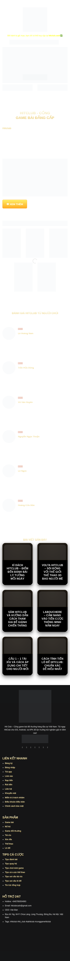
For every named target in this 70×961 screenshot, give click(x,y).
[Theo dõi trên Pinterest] (48, 748)
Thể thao (9, 844)
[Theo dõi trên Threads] (43, 748)
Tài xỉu (8, 835)
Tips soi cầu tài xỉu (13, 876)
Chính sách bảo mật (14, 806)
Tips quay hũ (11, 864)
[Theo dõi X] (35, 748)
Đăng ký (9, 763)
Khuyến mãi (10, 793)
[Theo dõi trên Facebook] (22, 748)
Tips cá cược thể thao (15, 872)
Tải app (8, 772)
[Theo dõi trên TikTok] (31, 748)
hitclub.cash (54, 35)
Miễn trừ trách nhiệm (14, 797)
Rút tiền (8, 784)
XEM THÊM (16, 204)
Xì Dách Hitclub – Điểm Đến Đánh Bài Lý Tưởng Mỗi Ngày (17, 572)
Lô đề (7, 848)
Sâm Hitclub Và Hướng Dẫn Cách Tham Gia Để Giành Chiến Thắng (17, 619)
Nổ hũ (8, 826)
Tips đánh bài (11, 859)
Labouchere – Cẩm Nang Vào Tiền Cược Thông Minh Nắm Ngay (53, 619)
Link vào (9, 776)
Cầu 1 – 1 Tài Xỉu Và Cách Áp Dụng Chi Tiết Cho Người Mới (17, 663)
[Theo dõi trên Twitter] (39, 748)
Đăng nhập (10, 767)
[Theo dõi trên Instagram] (27, 748)
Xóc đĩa (8, 839)
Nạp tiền (9, 780)
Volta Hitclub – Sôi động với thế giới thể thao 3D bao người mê (52, 572)
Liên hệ (8, 789)
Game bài (9, 822)
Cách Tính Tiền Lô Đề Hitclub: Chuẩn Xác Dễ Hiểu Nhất (53, 663)
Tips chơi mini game (14, 868)
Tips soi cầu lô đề (13, 881)
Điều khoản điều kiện (15, 802)
